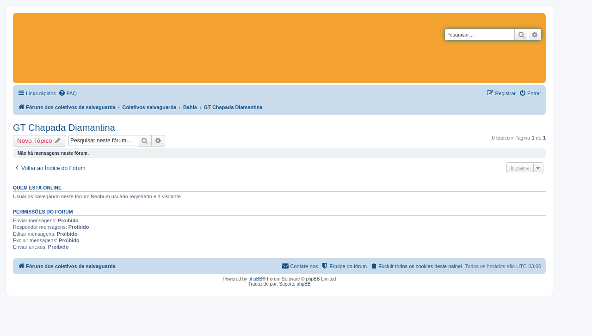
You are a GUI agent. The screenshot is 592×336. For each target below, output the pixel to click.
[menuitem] (67, 93)
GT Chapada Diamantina (64, 127)
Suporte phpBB (295, 284)
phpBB (255, 278)
